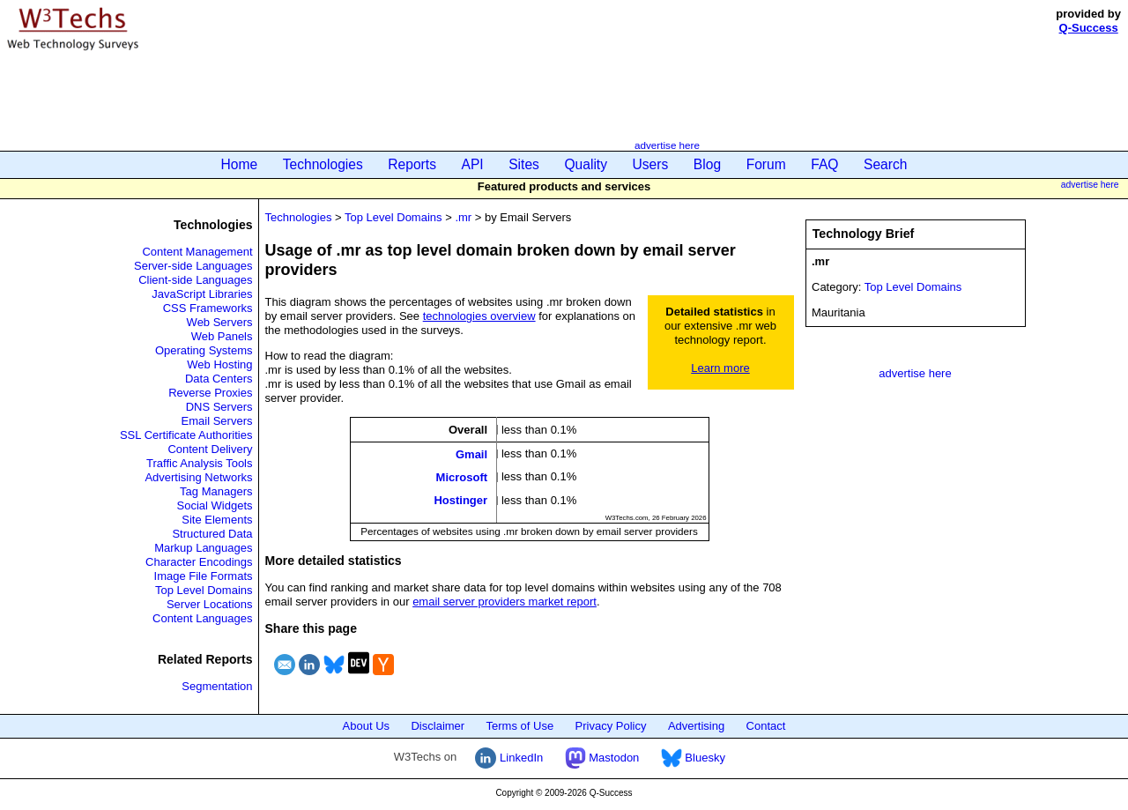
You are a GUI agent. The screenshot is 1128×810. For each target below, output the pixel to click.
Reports (412, 164)
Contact (766, 725)
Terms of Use (520, 725)
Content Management (197, 251)
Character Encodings (198, 561)
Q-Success (1088, 27)
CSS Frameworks (208, 308)
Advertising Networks (198, 477)
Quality (585, 164)
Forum (766, 164)
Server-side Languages (193, 265)
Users (651, 164)
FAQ (824, 164)
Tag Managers (216, 491)
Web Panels (222, 336)
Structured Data (212, 533)
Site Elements (217, 519)
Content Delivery (209, 449)
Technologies (323, 164)
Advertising (696, 725)
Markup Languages (203, 547)
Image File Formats (203, 576)
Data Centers (219, 378)
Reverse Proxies (210, 392)
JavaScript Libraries (202, 294)
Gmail (471, 453)
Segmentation (217, 686)
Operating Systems (204, 350)
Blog (707, 164)
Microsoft (462, 477)
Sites (523, 164)
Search (885, 164)
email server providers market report (504, 601)
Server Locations (210, 604)
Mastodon (602, 757)
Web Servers (220, 322)
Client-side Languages (195, 279)
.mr (463, 217)
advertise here (667, 145)
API (473, 164)
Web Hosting (219, 364)
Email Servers (217, 420)
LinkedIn (509, 757)
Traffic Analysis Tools (199, 463)
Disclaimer (437, 725)
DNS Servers (219, 406)
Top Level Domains (204, 590)
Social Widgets (215, 505)
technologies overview (479, 316)
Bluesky (693, 757)
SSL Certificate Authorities (186, 435)
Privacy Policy (611, 725)
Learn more (720, 368)
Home (239, 164)
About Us (366, 725)
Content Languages (202, 618)
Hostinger (460, 500)
